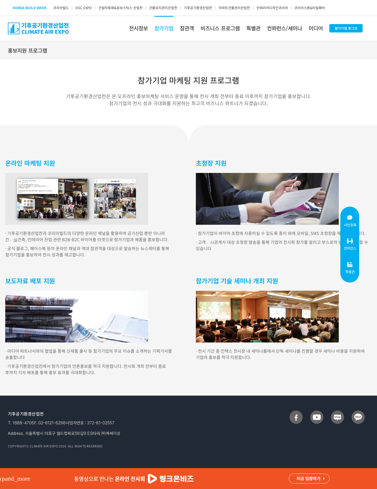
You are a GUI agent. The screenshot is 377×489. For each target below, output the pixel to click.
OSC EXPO (83, 7)
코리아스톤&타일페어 (309, 7)
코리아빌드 (61, 7)
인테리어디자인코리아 (272, 7)
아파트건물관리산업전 (234, 7)
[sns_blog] (337, 412)
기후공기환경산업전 (198, 7)
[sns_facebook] (296, 412)
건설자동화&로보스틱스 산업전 (120, 7)
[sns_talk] (358, 412)
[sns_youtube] (316, 412)
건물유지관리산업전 (163, 7)
